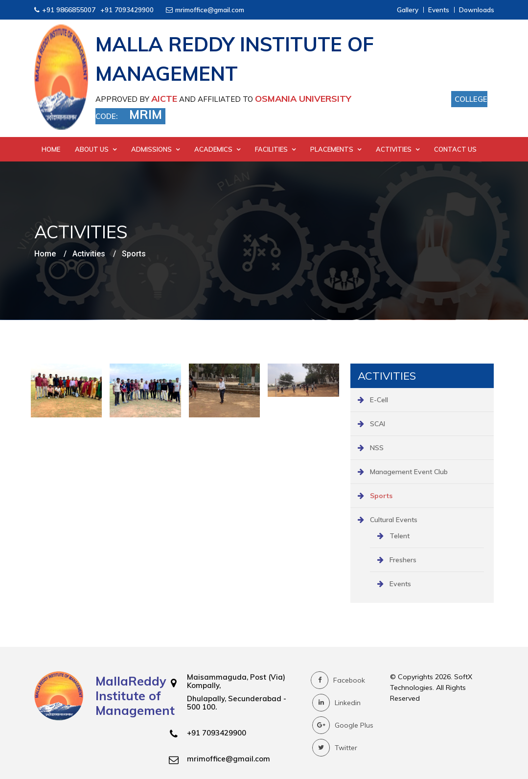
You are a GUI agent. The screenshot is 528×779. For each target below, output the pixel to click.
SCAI (377, 423)
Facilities (275, 149)
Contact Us (455, 149)
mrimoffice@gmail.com (209, 9)
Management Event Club (409, 471)
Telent (400, 535)
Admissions (155, 149)
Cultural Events (393, 519)
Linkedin (336, 702)
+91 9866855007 (68, 9)
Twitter (334, 747)
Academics (217, 149)
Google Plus (342, 725)
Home (51, 149)
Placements (335, 149)
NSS (377, 447)
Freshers (403, 559)
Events (400, 583)
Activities (397, 149)
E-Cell (379, 399)
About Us (95, 149)
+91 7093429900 (127, 9)
